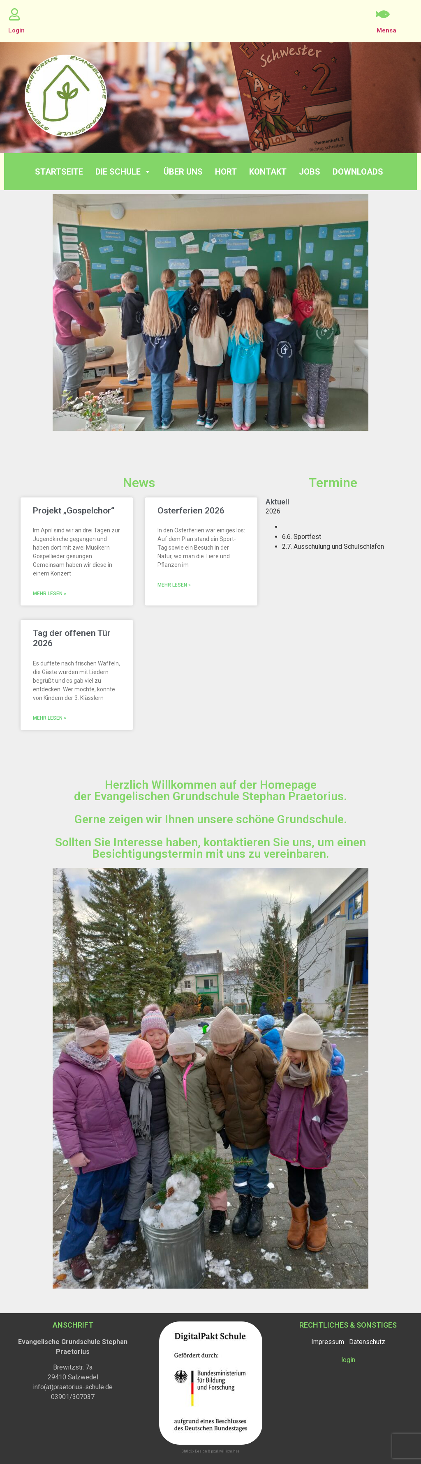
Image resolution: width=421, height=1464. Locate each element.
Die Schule (123, 171)
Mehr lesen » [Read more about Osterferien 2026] (174, 585)
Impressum (327, 1342)
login (348, 1360)
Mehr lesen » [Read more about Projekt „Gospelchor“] (49, 593)
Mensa (386, 30)
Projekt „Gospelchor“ (73, 511)
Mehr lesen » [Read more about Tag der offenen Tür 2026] (49, 718)
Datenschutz (367, 1342)
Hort (226, 172)
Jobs (309, 172)
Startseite (59, 172)
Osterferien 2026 (190, 511)
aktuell (277, 501)
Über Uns (183, 172)
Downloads (358, 172)
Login (16, 30)
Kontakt (268, 172)
